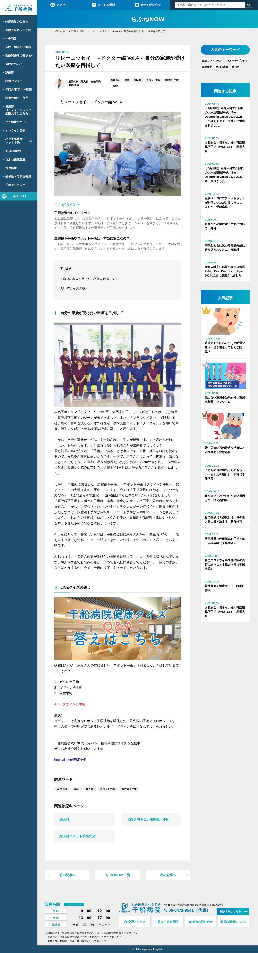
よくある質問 (103, 5)
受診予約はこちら (231, 910)
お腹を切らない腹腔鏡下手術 (148, 819)
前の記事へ (67, 875)
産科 (127, 80)
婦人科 (137, 80)
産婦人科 (115, 80)
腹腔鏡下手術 (171, 80)
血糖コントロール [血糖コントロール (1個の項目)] (212, 60)
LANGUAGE (18, 196)
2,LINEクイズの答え (74, 288)
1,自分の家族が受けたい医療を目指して (87, 279)
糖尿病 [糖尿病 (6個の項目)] (235, 66)
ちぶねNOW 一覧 (117, 875)
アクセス (59, 5)
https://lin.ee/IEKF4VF (70, 760)
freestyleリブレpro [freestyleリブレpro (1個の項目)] (236, 60)
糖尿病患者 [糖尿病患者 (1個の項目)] (222, 66)
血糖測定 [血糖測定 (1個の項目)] (207, 66)
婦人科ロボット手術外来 (77, 836)
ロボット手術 (153, 80)
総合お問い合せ (148, 5)
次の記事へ (168, 875)
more (114, 85)
